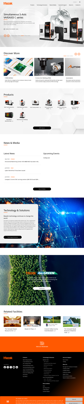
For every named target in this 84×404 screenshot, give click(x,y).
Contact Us (78, 5)
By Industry (25, 376)
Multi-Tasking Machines (27, 359)
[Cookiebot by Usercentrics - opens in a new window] (8, 402)
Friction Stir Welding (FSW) (28, 372)
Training (64, 361)
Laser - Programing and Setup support (51, 380)
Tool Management (47, 372)
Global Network (79, 2)
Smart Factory (46, 373)
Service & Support (63, 5)
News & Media (53, 5)
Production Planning (48, 370)
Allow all (74, 392)
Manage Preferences (74, 396)
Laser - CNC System (47, 379)
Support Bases (66, 374)
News (44, 385)
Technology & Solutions (42, 5)
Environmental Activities (67, 376)
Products (32, 5)
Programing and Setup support (50, 363)
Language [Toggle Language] (75, 2)
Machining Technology (48, 365)
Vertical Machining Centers (28, 365)
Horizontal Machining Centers (28, 367)
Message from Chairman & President (70, 366)
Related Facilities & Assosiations (69, 377)
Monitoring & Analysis (48, 368)
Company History (66, 370)
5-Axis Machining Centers (28, 361)
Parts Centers (65, 359)
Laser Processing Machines (28, 369)
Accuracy (45, 366)
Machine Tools (46, 359)
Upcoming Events (46, 387)
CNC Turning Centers (27, 363)
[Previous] (5, 35)
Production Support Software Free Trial (51, 375)
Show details (18, 401)
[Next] (8, 35)
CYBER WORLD (46, 389)
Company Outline (66, 368)
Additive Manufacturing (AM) (28, 370)
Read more (42, 288)
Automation (25, 374)
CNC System (46, 361)
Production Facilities (67, 372)
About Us (71, 5)
